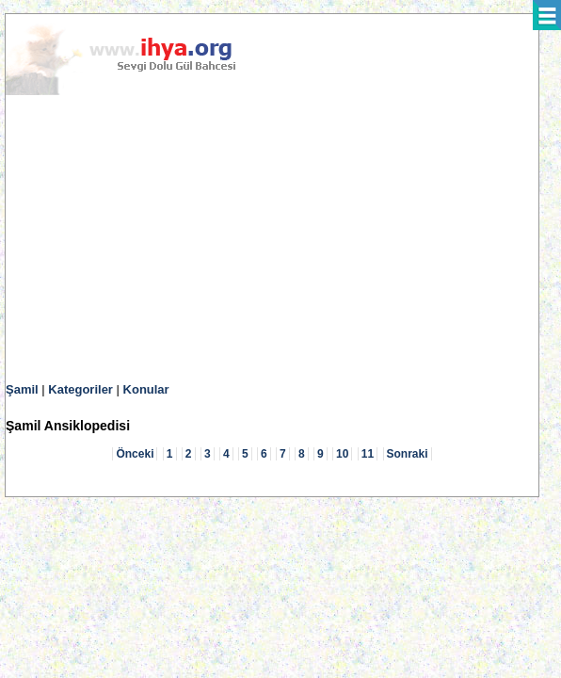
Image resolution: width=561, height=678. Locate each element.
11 (367, 453)
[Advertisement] (272, 239)
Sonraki (407, 453)
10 (342, 453)
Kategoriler (80, 389)
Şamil (22, 389)
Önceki (134, 453)
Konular (146, 389)
